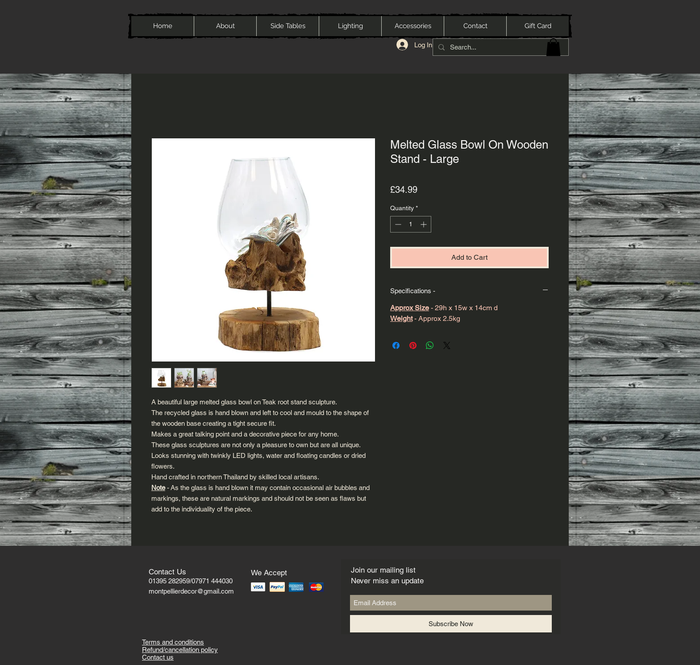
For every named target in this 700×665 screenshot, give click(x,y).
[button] (553, 47)
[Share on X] (447, 345)
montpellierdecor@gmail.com (191, 591)
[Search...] (500, 47)
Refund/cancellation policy (180, 649)
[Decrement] (397, 224)
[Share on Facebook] (396, 345)
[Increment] (424, 224)
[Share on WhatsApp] (430, 345)
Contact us (158, 657)
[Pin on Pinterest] (413, 345)
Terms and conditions (173, 642)
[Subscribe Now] (451, 623)
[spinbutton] (411, 224)
